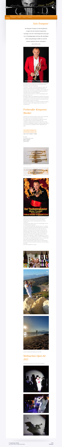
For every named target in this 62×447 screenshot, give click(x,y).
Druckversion (12, 442)
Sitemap (17, 442)
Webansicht (51, 444)
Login (52, 442)
